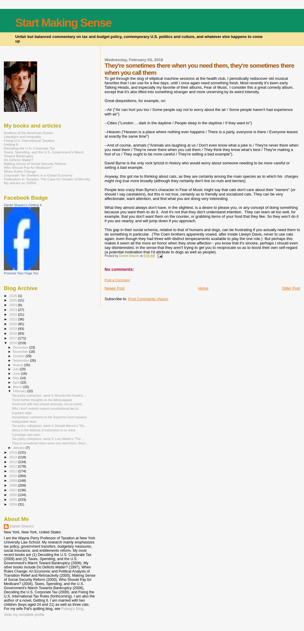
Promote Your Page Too (21, 273)
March (18, 387)
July (16, 369)
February (20, 391)
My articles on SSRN (20, 183)
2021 (13, 319)
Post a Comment (117, 280)
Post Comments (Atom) (148, 299)
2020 (13, 324)
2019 (13, 328)
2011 (13, 471)
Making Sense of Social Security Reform (35, 164)
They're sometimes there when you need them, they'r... (50, 443)
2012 (13, 466)
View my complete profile (24, 615)
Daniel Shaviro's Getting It (23, 205)
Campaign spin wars (26, 434)
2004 (13, 504)
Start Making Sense (63, 22)
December (21, 347)
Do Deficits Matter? (19, 160)
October (19, 356)
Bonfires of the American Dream (28, 133)
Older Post (291, 288)
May (16, 378)
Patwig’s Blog (72, 609)
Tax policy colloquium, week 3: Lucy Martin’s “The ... (48, 439)
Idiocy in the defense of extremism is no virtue (44, 430)
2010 (13, 476)
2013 (13, 462)
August (18, 365)
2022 (13, 314)
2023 (13, 309)
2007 (13, 490)
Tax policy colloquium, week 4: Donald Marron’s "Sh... (49, 425)
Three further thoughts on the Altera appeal (42, 400)
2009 (13, 480)
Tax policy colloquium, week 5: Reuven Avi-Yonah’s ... (49, 395)
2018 (13, 333)
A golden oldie (21, 413)
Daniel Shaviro (22, 526)
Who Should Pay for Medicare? (28, 167)
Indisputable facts (24, 421)
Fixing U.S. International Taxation (29, 140)
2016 (13, 343)
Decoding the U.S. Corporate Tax (29, 148)
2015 (13, 452)
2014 (13, 457)
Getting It (11, 144)
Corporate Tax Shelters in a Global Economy (38, 175)
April (16, 382)
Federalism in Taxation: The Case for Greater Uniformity (47, 179)
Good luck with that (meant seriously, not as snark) (47, 404)
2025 (13, 300)
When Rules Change (20, 171)
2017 (13, 338)
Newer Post (114, 288)
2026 (13, 296)
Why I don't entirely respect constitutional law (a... (46, 408)
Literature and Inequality (22, 137)
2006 (13, 495)
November (21, 351)
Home (203, 288)
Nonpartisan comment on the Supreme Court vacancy (49, 417)
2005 (13, 499)
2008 (13, 485)
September (21, 360)
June (17, 373)
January (19, 447)
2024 (13, 305)
